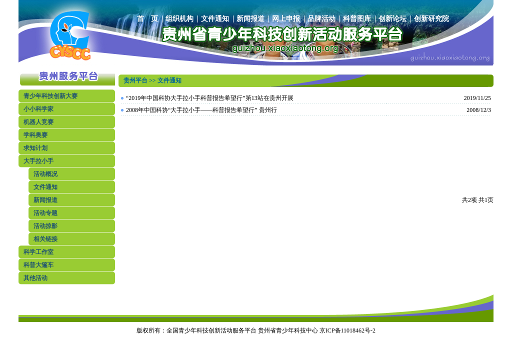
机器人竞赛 (39, 122)
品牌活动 (322, 18)
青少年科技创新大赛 (51, 96)
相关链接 (46, 239)
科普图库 (357, 18)
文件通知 (215, 18)
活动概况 (46, 174)
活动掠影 (46, 226)
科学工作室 (39, 252)
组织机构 (180, 18)
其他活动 (36, 278)
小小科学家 (39, 109)
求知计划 (36, 148)
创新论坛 (392, 18)
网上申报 (286, 18)
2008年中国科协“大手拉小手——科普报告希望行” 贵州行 (201, 110)
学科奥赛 (36, 135)
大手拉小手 (39, 161)
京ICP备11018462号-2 (348, 330)
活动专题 (46, 213)
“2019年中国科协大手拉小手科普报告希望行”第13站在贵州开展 (210, 98)
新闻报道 (250, 18)
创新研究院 (431, 18)
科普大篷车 (39, 265)
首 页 (147, 18)
